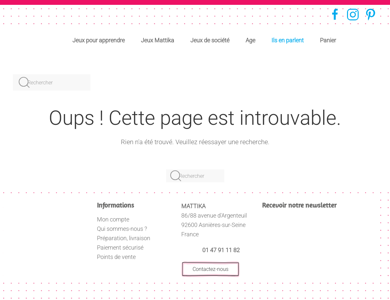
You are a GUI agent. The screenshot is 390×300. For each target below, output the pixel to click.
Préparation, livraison (123, 238)
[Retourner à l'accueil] (36, 27)
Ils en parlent (287, 40)
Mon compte (113, 219)
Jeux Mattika (157, 40)
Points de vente (116, 256)
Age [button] (250, 40)
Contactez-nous (210, 269)
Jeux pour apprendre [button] (98, 40)
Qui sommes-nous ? (122, 228)
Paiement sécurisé (120, 247)
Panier (328, 40)
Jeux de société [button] (209, 40)
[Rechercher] (51, 82)
